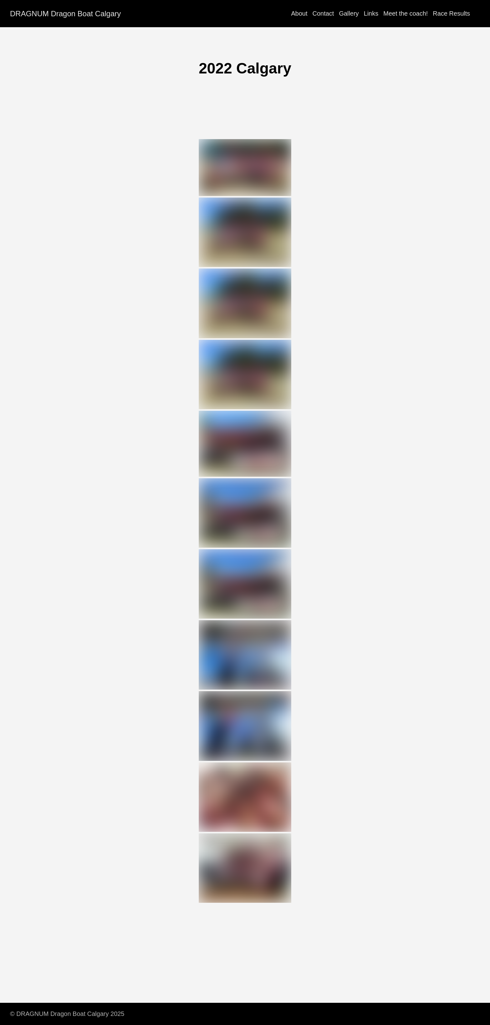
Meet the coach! (405, 13)
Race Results (451, 13)
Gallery (349, 13)
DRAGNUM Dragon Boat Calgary (65, 13)
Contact (323, 13)
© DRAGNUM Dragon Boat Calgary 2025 (67, 1013)
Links (371, 13)
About (299, 13)
